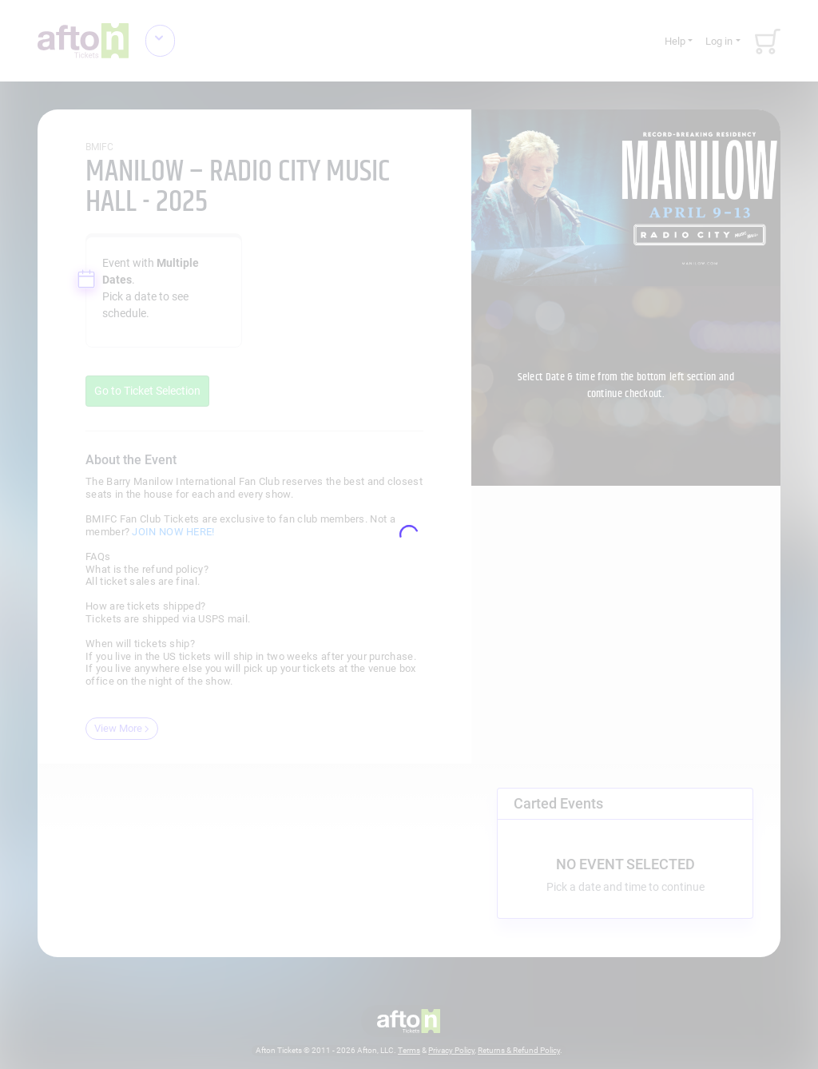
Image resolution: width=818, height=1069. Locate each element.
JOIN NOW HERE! (173, 532)
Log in (719, 41)
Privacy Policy (451, 1050)
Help (675, 41)
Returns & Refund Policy (519, 1050)
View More (121, 728)
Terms (409, 1050)
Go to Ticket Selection (147, 390)
